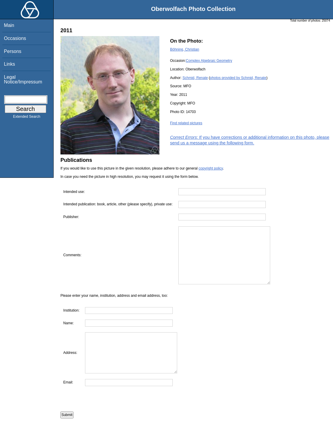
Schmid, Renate (195, 78)
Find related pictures (186, 123)
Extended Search (26, 118)
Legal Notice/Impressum (23, 79)
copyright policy (210, 168)
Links (9, 64)
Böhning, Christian (184, 49)
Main (9, 25)
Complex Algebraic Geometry (209, 61)
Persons (12, 51)
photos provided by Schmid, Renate (238, 78)
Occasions (15, 38)
